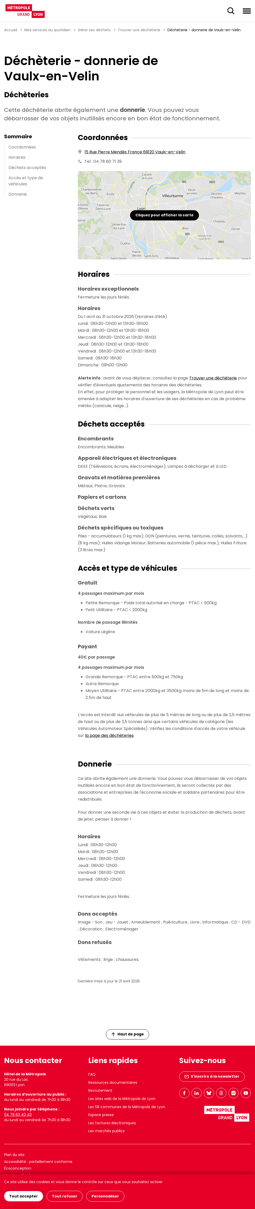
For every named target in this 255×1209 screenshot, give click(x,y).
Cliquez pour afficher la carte (164, 215)
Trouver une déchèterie (139, 30)
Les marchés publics (106, 1130)
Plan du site (14, 1154)
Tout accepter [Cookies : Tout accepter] (23, 1196)
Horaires (16, 157)
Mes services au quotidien (47, 30)
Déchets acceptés (27, 168)
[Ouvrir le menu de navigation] (247, 11)
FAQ (91, 1074)
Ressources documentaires (112, 1082)
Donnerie (17, 194)
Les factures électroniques (112, 1123)
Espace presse (101, 1114)
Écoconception (17, 1168)
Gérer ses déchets (94, 30)
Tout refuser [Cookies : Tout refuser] (64, 1196)
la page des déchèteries (109, 735)
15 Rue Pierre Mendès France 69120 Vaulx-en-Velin (134, 152)
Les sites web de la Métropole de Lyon (121, 1098)
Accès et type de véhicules (25, 181)
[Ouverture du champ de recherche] (231, 11)
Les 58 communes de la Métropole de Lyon (126, 1106)
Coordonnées (22, 147)
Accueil (10, 30)
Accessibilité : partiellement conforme (38, 1161)
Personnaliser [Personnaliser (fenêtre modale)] (105, 1196)
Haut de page (128, 1034)
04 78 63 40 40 (18, 1114)
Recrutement (100, 1090)
